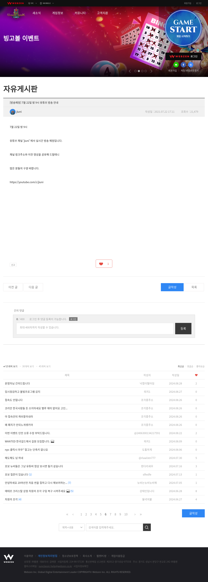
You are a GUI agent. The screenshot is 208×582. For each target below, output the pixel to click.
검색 (147, 527)
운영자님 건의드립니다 (17, 383)
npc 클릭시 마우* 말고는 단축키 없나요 (26, 449)
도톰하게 (147, 449)
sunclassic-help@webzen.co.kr (55, 566)
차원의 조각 (13, 499)
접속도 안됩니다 (14, 400)
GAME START (183, 28)
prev (130, 71)
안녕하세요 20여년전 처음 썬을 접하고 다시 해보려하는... (38, 483)
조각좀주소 (147, 400)
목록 (194, 287)
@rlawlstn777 (147, 458)
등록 (183, 328)
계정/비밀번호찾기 (190, 70)
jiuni (16, 111)
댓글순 (190, 366)
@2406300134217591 (147, 433)
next (151, 71)
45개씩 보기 (45, 366)
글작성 (172, 287)
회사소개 (87, 556)
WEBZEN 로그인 (183, 56)
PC (32, 3)
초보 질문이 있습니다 (18, 474)
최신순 (181, 366)
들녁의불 (147, 499)
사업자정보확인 (81, 566)
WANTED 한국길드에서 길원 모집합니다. (29, 441)
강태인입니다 (147, 491)
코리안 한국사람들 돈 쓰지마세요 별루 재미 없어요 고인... (36, 408)
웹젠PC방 (101, 556)
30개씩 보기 (28, 366)
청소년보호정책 (70, 556)
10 (126, 514)
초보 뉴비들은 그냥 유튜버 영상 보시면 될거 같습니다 (34, 466)
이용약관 (28, 556)
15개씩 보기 (11, 366)
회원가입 (187, 3)
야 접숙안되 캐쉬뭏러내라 (19, 416)
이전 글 (13, 287)
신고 (13, 264)
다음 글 (33, 287)
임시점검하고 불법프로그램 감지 (22, 392)
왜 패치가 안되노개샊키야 (19, 425)
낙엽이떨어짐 (147, 383)
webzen (15, 3)
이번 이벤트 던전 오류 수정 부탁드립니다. (27, 433)
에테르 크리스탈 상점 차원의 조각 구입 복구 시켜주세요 (39, 491)
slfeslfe (147, 474)
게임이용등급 (118, 556)
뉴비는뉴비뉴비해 (147, 483)
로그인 (199, 3)
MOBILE (47, 3)
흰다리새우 (147, 466)
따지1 (147, 392)
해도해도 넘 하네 (14, 458)
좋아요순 (200, 366)
